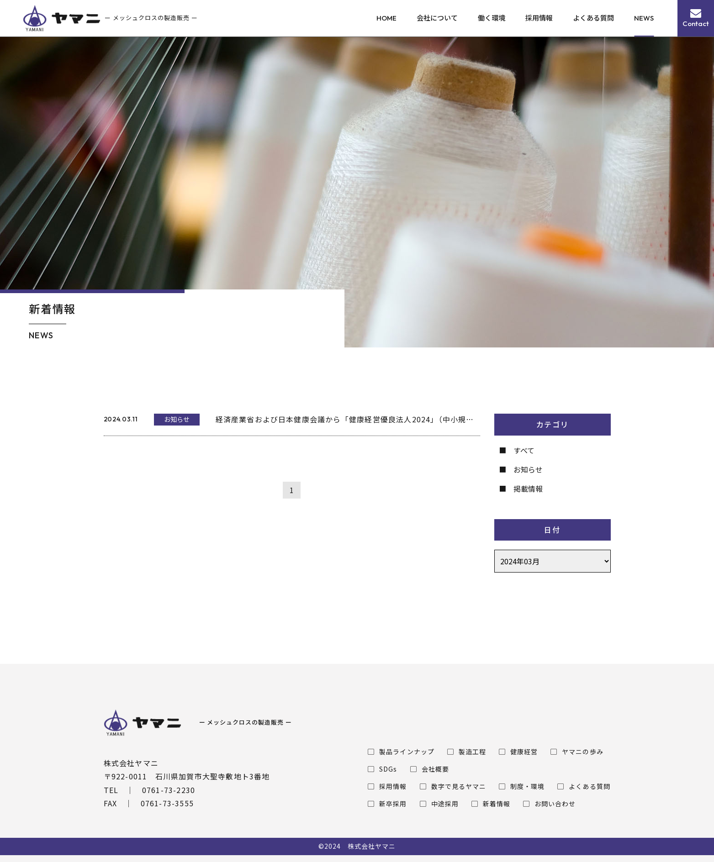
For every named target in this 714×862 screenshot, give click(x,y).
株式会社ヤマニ (372, 846)
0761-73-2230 (168, 789)
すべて (523, 450)
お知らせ (528, 469)
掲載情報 (528, 488)
